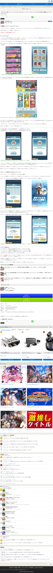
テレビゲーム (27, 329)
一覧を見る (50, 363)
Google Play (26, 300)
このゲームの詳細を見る (9, 290)
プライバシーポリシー (25, 567)
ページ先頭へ (50, 564)
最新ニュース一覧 (17, 6)
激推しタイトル (28, 8)
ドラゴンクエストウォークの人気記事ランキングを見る (8, 463)
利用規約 (15, 567)
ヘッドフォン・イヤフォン (5, 329)
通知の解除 (31, 567)
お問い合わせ (11, 567)
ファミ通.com (36, 567)
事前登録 (23, 8)
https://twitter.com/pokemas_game (10, 308)
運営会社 (19, 567)
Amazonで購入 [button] (10, 359)
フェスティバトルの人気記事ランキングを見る (7, 475)
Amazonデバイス (21, 329)
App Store (26, 296)
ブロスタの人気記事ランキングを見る (6, 467)
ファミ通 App (3, 2)
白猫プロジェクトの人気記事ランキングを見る (7, 471)
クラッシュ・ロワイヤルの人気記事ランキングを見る (8, 483)
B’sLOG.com (41, 567)
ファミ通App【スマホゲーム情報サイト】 (6, 6)
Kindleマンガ (14, 329)
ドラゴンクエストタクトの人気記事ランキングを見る (8, 479)
